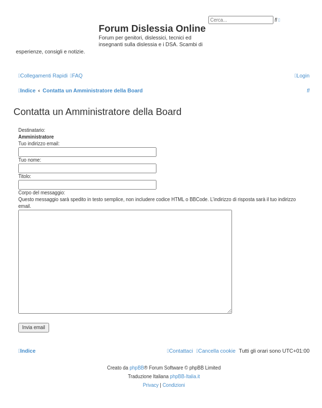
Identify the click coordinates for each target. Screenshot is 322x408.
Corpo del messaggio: (41, 192)
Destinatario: (31, 130)
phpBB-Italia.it (185, 376)
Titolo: (24, 176)
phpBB (136, 367)
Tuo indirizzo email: (39, 143)
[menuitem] (76, 75)
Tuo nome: (29, 160)
